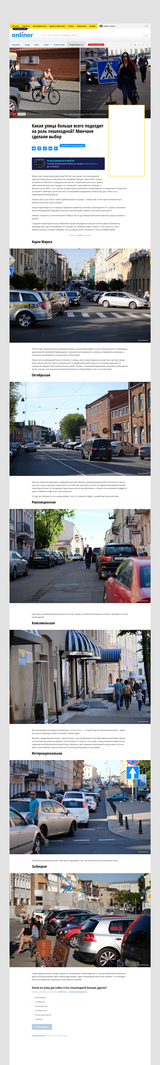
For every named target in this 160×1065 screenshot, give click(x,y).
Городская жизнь (39, 1036)
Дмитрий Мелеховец (76, 114)
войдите (62, 992)
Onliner (49, 1036)
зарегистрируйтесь (78, 992)
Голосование (58, 1036)
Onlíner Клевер (109, 26)
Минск (65, 1036)
